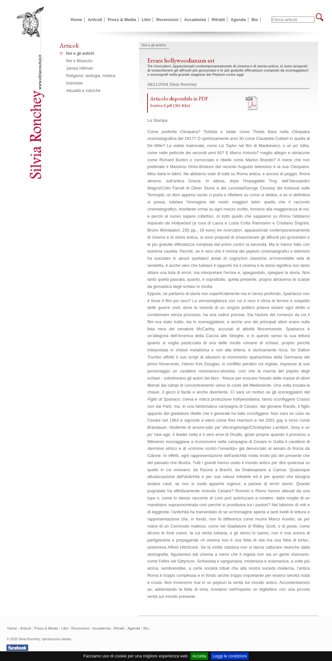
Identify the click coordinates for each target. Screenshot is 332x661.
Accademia (195, 19)
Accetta (199, 656)
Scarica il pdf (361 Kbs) (170, 105)
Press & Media (122, 19)
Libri (146, 19)
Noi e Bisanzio (79, 60)
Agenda (238, 19)
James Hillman (79, 68)
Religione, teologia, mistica (90, 75)
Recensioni (167, 19)
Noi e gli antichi (80, 53)
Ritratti (218, 19)
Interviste (74, 83)
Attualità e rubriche (83, 90)
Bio (255, 19)
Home (76, 19)
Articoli (95, 19)
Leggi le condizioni (230, 656)
